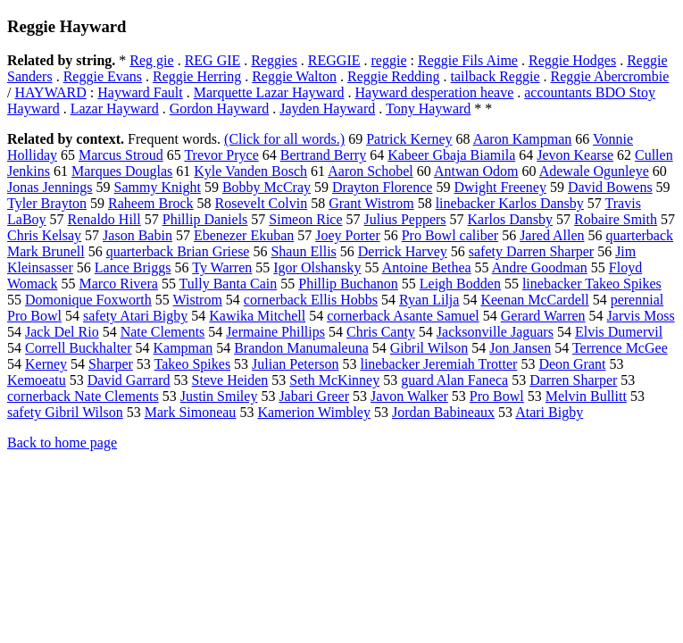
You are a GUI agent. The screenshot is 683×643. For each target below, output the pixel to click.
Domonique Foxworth (88, 299)
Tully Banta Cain (228, 283)
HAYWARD (50, 92)
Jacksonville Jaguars (495, 331)
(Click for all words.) (284, 138)
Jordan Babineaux (443, 412)
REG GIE (213, 60)
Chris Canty (380, 331)
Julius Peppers (405, 219)
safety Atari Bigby (135, 315)
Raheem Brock (151, 203)
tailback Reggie (495, 76)
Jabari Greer (314, 396)
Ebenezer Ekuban (244, 235)
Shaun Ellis (303, 251)
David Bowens (610, 187)
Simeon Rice (305, 219)
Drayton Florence (382, 187)
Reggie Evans (102, 76)
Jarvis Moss (641, 315)
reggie (389, 60)
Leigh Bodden (460, 283)
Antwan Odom (476, 171)
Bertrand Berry (323, 155)
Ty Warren (222, 267)
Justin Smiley (219, 396)
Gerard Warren (543, 315)
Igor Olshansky (317, 267)
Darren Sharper (573, 380)
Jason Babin (137, 235)
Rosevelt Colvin (261, 203)
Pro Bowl (497, 396)
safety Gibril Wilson (65, 412)
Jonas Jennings (50, 187)
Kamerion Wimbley (314, 412)
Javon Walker (409, 396)
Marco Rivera (118, 283)
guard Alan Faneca (454, 380)
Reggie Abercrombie (610, 76)
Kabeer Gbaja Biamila (451, 155)
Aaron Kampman (522, 138)
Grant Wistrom (371, 203)
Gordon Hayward (220, 108)
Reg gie (151, 60)
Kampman (183, 347)
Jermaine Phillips (275, 331)
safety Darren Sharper (531, 251)
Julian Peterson (295, 364)
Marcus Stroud (121, 155)
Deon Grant (571, 364)
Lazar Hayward (115, 108)
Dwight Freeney (500, 187)
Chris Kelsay (44, 235)
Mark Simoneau (191, 412)
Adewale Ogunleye (594, 171)
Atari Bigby (549, 412)
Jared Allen (552, 235)
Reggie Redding (393, 76)
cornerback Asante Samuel (403, 315)
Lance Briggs (133, 267)
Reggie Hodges (572, 60)
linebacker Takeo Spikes (592, 283)
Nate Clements (163, 331)
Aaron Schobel (370, 171)
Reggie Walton (294, 76)
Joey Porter (347, 235)
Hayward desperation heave (434, 92)
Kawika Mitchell (257, 315)
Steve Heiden (230, 380)
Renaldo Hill (104, 219)
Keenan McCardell (534, 299)
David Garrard (129, 380)
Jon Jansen (520, 347)
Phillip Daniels (205, 219)
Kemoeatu (36, 380)
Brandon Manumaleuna (301, 347)
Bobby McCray (266, 187)
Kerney (46, 364)
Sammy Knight (157, 187)
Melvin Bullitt (586, 396)
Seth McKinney (334, 380)
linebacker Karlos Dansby (510, 203)
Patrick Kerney (409, 138)
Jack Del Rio (62, 331)
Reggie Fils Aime (468, 60)
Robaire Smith (615, 219)
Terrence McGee (620, 347)
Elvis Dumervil (618, 331)
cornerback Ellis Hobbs (311, 299)
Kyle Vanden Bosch (250, 171)
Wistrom (197, 299)
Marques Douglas (121, 171)
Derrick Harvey (402, 251)
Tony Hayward (428, 108)
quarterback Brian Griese (178, 251)
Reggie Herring (197, 76)
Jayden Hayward (327, 108)
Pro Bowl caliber (450, 235)
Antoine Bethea (426, 267)
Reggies (274, 60)
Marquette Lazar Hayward (269, 92)
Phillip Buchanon (348, 283)
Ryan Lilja (429, 299)
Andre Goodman (539, 267)
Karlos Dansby (511, 219)
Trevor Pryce (221, 155)
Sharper (110, 364)
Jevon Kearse (575, 155)
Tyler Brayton (47, 203)
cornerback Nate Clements (83, 396)
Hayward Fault (140, 92)
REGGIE (334, 60)
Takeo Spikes (192, 364)
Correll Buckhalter (78, 347)
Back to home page (62, 442)
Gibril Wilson (429, 347)
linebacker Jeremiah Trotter (438, 364)
